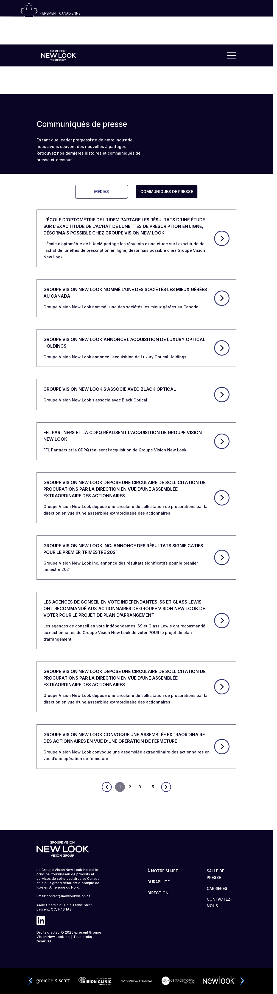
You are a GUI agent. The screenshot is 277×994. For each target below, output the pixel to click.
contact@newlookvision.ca (68, 896)
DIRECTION (158, 892)
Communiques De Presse (166, 191)
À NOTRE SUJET (162, 871)
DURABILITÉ (158, 881)
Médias (101, 191)
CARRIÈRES (217, 888)
